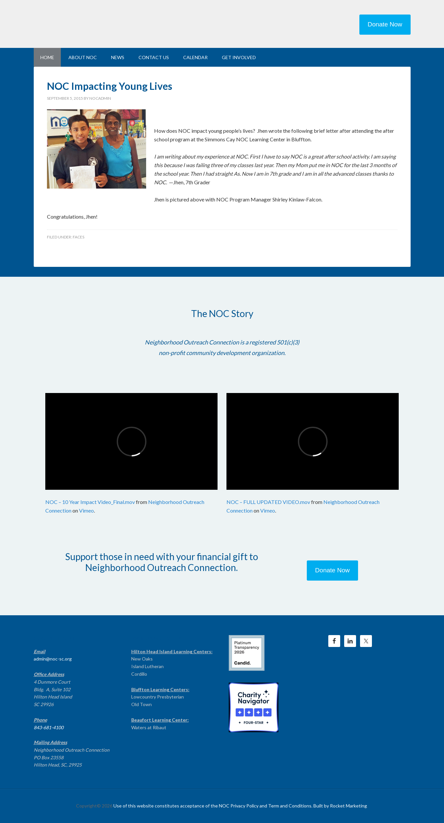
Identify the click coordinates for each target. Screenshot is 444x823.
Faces (78, 236)
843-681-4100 (48, 727)
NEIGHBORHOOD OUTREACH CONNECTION (90, 23)
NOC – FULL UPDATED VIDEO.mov (268, 502)
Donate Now (385, 24)
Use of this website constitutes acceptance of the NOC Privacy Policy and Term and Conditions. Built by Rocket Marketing (240, 805)
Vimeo (86, 510)
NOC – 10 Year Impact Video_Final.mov (90, 502)
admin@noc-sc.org (53, 659)
